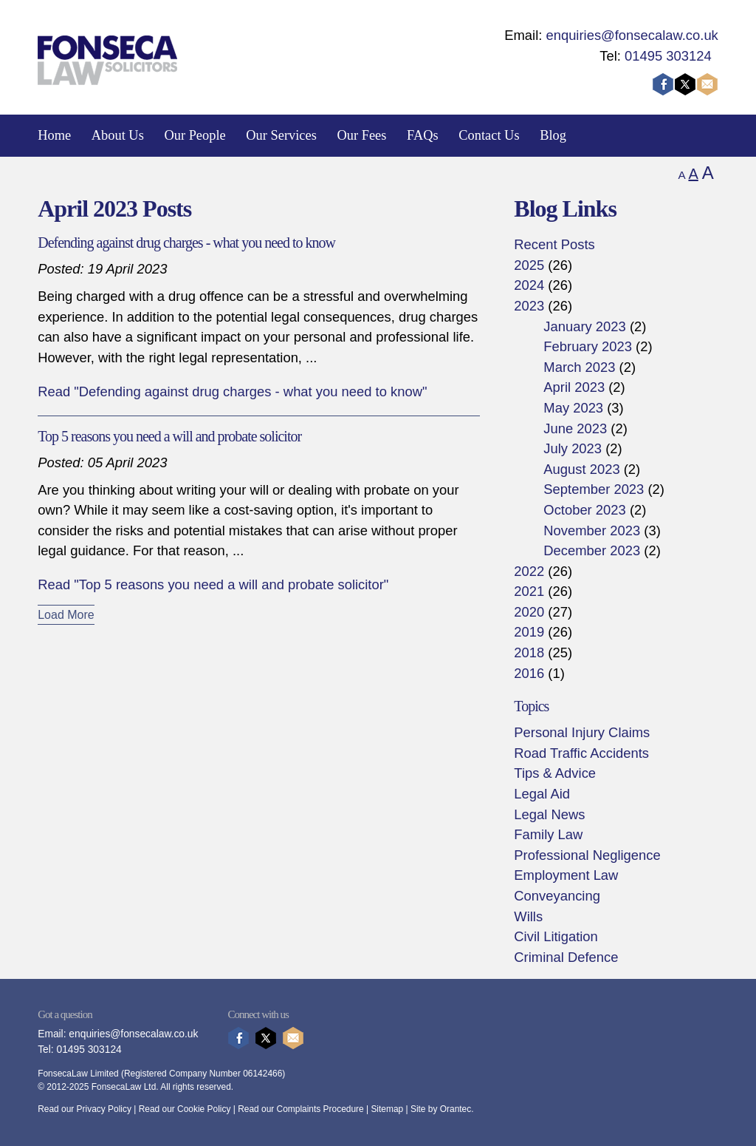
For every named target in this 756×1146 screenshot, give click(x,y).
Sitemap (387, 1109)
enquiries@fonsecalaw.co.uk (632, 35)
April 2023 (574, 387)
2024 (529, 285)
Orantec (455, 1109)
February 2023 (587, 346)
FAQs (423, 135)
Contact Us (488, 135)
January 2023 (584, 326)
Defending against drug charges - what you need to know (186, 242)
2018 (529, 652)
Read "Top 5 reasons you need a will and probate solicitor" (213, 584)
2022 (529, 571)
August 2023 (581, 469)
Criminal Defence (566, 957)
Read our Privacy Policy (84, 1109)
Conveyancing (557, 895)
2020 (529, 612)
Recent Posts (554, 244)
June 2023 (575, 428)
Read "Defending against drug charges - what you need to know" (232, 391)
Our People (194, 135)
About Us (118, 135)
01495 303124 (668, 56)
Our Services (281, 135)
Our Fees (362, 135)
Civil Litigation (555, 936)
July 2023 (572, 448)
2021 (529, 591)
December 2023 (591, 550)
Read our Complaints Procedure (301, 1109)
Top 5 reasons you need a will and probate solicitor (169, 436)
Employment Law (566, 875)
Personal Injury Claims (582, 732)
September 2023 (593, 489)
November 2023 (591, 530)
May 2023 (573, 408)
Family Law (548, 834)
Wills (528, 916)
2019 (529, 632)
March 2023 (579, 367)
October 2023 (584, 510)
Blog (553, 135)
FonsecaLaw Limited (78, 1073)
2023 (529, 305)
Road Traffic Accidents (581, 753)
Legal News (549, 814)
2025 (529, 265)
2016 (529, 673)
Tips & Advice (555, 773)
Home (54, 135)
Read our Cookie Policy (185, 1109)
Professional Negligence (587, 855)
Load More (66, 614)
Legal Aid (542, 793)
